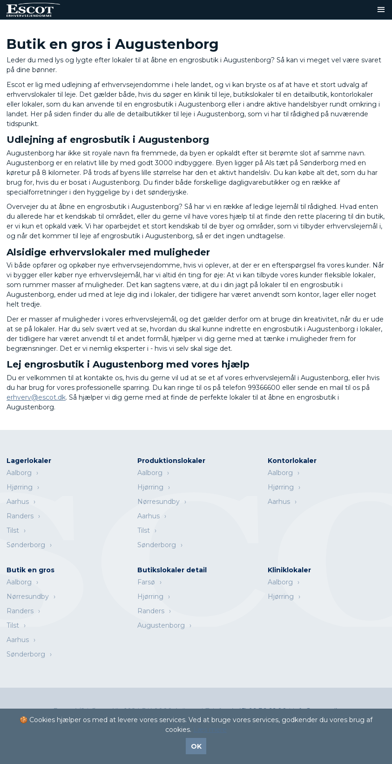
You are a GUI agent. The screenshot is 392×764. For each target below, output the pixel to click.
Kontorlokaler (292, 460)
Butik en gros (30, 570)
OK (196, 746)
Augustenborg (161, 625)
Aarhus (18, 501)
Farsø (146, 582)
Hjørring (20, 487)
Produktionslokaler (171, 460)
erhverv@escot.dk (36, 397)
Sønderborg (26, 545)
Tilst (13, 530)
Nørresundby (158, 501)
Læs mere (210, 729)
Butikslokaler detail (172, 570)
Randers (20, 516)
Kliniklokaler (289, 570)
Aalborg (19, 473)
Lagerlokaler (29, 460)
